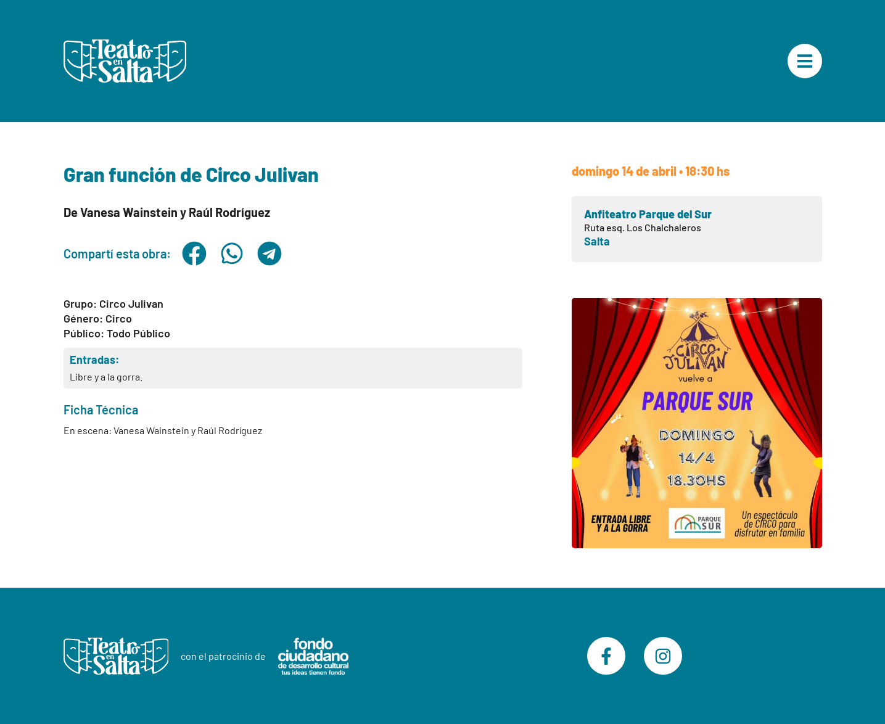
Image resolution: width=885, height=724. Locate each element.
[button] (194, 253)
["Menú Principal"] (805, 61)
